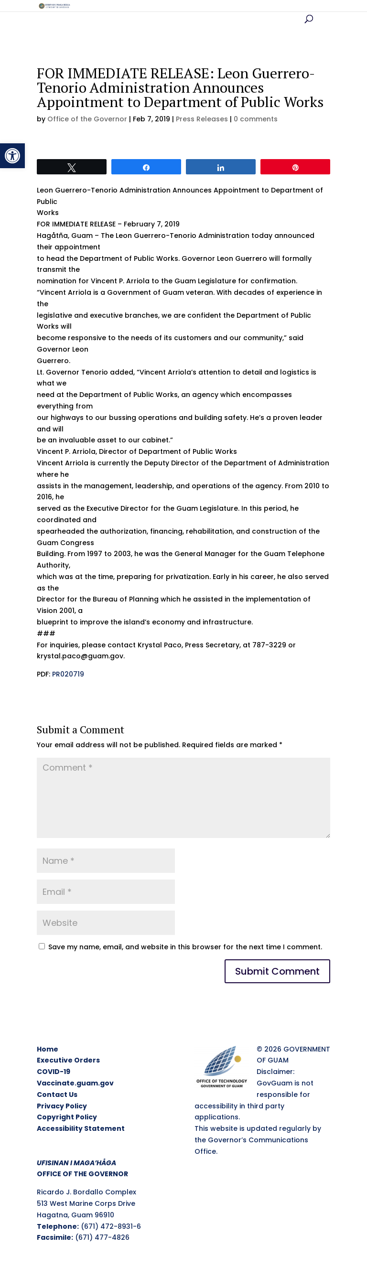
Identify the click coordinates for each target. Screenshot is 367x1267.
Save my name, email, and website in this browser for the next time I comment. (185, 947)
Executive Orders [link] (68, 1060)
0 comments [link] (256, 119)
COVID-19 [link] (53, 1071)
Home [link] (47, 1049)
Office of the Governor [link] (87, 119)
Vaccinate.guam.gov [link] (75, 1083)
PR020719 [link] (68, 674)
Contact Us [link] (57, 1094)
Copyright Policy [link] (67, 1117)
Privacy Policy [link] (62, 1106)
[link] (12, 155)
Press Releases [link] (202, 119)
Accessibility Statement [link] (81, 1128)
